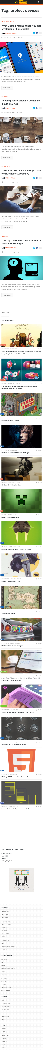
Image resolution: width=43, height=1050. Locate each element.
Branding (4, 877)
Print (3, 978)
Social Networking (8, 905)
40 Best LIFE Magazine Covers (11, 576)
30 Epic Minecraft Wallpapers (10, 517)
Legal (3, 896)
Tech (12, 21)
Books (3, 988)
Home (3, 1029)
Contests (4, 959)
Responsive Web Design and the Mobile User (16, 768)
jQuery (4, 940)
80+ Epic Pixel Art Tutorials (10, 420)
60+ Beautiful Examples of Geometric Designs (16, 549)
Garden (4, 1013)
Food (3, 1003)
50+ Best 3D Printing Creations (11, 485)
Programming (6, 946)
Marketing (5, 899)
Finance (4, 889)
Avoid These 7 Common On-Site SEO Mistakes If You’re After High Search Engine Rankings (21, 659)
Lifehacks (5, 21)
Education (5, 994)
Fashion (4, 1000)
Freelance (5, 892)
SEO (2, 902)
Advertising (5, 870)
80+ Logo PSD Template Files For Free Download (17, 741)
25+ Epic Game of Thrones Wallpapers (13, 714)
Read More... (7, 87)
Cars (3, 991)
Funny (3, 1007)
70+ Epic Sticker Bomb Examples (12, 630)
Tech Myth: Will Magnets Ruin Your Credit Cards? (17, 687)
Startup (4, 908)
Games (3, 1010)
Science (4, 1048)
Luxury (4, 1032)
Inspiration (5, 965)
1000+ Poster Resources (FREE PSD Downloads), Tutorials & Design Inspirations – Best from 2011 (21, 353)
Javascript (5, 937)
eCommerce (5, 880)
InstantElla (4, 817)
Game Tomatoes (6, 812)
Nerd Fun (4, 1045)
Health (3, 1022)
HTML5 (3, 934)
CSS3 (3, 930)
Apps (3, 921)
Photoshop (5, 975)
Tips (7, 236)
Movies (3, 1038)
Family (3, 997)
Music (3, 1042)
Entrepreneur (6, 883)
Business (5, 96)
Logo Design (5, 972)
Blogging (4, 873)
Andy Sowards (10, 33)
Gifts (3, 1019)
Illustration (5, 962)
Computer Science (8, 927)
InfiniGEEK (4, 815)
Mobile (3, 943)
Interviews (5, 968)
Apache (4, 918)
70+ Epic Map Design (8, 603)
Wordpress (5, 950)
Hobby (3, 1026)
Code (3, 924)
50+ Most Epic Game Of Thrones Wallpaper (15, 453)
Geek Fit (4, 1016)
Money (3, 1035)
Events (4, 886)
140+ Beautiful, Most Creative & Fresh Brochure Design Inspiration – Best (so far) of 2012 (19, 387)
